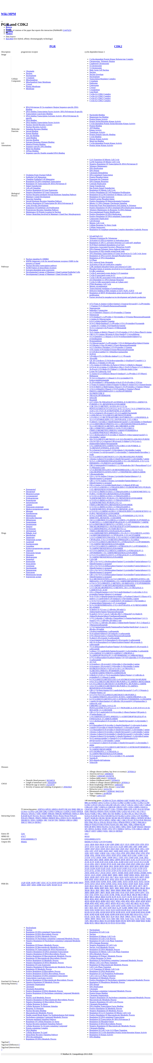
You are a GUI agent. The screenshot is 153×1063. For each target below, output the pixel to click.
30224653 (50, 780)
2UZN (113, 868)
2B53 (87, 860)
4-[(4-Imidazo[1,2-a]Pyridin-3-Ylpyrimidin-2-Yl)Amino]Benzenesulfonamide (119, 317)
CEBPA (137, 807)
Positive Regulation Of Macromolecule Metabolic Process (48, 956)
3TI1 (147, 892)
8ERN (118, 921)
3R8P (102, 888)
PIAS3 (67, 816)
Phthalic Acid (31, 533)
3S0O (117, 892)
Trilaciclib (93, 762)
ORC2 (124, 820)
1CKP (107, 844)
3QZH (146, 884)
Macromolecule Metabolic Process (39, 1013)
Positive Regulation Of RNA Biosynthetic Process (45, 973)
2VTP (113, 871)
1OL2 (113, 853)
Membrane (30, 89)
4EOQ (87, 901)
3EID (142, 875)
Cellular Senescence (97, 227)
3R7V (140, 886)
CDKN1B (111, 807)
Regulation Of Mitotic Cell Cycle (102, 190)
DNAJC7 (32, 814)
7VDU (148, 919)
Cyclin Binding (95, 137)
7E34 (112, 916)
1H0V (145, 847)
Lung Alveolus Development (37, 205)
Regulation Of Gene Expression (101, 197)
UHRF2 (99, 831)
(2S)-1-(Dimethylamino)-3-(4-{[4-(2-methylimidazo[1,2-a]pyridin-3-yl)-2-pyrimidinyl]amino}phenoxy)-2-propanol (118, 593)
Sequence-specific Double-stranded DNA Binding (45, 153)
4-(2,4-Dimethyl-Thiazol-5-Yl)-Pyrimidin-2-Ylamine (110, 312)
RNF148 (88, 827)
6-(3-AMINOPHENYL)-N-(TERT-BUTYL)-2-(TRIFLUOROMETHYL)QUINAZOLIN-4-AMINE (110, 530)
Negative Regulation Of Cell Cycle (103, 945)
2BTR (123, 860)
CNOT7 (107, 809)
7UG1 (132, 919)
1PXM (97, 855)
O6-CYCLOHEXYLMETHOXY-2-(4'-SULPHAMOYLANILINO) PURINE (119, 439)
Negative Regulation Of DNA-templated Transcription (47, 952)
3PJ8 (86, 879)
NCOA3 (43, 816)
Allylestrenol (31, 531)
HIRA (105, 814)
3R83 (87, 888)
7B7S (107, 916)
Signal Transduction (33, 186)
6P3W (112, 912)
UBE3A (69, 820)
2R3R (141, 866)
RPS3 (94, 827)
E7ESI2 (95, 842)
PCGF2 (130, 820)
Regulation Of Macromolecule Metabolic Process (45, 947)
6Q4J (122, 914)
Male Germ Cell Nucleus (99, 70)
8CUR (107, 921)
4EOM (132, 899)
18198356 (107, 793)
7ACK (92, 916)
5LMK (124, 908)
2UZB (92, 868)
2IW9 (133, 864)
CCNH (146, 803)
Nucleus (29, 73)
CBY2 (100, 803)
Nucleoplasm (31, 75)
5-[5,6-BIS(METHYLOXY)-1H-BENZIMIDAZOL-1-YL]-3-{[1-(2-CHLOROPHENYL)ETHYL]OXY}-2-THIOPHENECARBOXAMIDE (117, 471)
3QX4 (119, 884)
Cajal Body (93, 92)
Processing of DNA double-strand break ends (107, 251)
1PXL (92, 855)
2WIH (125, 873)
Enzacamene (31, 564)
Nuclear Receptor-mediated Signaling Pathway (44, 1024)
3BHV (120, 875)
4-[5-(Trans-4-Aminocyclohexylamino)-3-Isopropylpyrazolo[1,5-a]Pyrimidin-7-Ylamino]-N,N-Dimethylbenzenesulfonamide (119, 305)
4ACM (123, 895)
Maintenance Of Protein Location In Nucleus (43, 212)
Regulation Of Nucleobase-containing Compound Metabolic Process (52, 939)
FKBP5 (44, 814)
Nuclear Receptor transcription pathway (41, 266)
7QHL (138, 916)
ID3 (112, 814)
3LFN (126, 877)
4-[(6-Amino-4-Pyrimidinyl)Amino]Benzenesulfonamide (111, 350)
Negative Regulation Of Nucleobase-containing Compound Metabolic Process (119, 998)
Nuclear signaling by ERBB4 (37, 259)
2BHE (101, 860)
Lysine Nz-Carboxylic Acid (100, 371)
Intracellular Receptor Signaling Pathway (42, 1035)
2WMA (137, 873)
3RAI (148, 888)
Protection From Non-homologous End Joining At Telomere (112, 205)
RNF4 (63, 818)
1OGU (126, 851)
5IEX (91, 908)
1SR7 (38, 883)
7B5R (103, 916)
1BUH (101, 844)
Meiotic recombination (98, 286)
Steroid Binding (32, 131)
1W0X (98, 857)
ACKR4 (105, 800)
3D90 (71, 883)
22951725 (101, 796)
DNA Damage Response (98, 181)
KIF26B (108, 816)
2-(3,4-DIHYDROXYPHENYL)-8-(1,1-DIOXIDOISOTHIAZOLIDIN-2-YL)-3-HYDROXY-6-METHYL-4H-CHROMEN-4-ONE (118, 425)
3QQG (87, 882)
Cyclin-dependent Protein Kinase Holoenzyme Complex (111, 59)
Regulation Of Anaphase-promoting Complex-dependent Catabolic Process (118, 229)
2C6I (106, 862)
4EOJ (116, 899)
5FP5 (143, 906)
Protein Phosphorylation (98, 177)
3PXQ (96, 879)
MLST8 (121, 818)
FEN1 (106, 811)
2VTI (145, 868)
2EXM (103, 864)
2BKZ (112, 860)
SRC (46, 820)
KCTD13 (101, 816)
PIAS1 (55, 816)
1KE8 (116, 851)
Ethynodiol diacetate (34, 518)
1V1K (145, 855)
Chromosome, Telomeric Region (102, 61)
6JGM (102, 912)
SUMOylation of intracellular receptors (41, 268)
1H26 (122, 849)
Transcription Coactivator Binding (39, 114)
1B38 (92, 844)
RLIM (142, 824)
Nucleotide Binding (97, 115)
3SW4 (137, 892)
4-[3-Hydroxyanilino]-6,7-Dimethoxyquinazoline (108, 352)
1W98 (109, 857)
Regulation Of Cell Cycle (99, 932)
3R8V (111, 888)
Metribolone (30, 535)
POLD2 (110, 822)
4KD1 (136, 903)
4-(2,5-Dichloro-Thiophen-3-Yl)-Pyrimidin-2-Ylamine (110, 347)
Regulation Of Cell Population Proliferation (106, 973)
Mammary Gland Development (38, 197)
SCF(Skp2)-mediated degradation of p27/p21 (107, 245)
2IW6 (123, 864)
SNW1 (33, 820)
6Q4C (87, 914)
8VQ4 (118, 923)
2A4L (141, 857)
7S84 (113, 919)
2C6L (116, 862)
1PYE (118, 855)
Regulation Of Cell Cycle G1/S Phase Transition (108, 1030)
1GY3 (115, 847)
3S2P (127, 892)
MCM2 (102, 818)
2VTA (134, 868)
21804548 (101, 776)
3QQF (143, 879)
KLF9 (30, 816)
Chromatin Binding (97, 1028)
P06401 (24, 842)
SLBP (134, 827)
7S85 (117, 919)
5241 (23, 834)
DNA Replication (96, 168)
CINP (94, 809)
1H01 (130, 847)
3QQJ (98, 882)
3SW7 (142, 892)
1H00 (125, 847)
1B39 (97, 844)
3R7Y (145, 886)
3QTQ (125, 882)
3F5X (102, 877)
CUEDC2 (67, 811)
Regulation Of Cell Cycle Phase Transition (106, 941)
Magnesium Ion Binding (98, 117)
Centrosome (94, 85)
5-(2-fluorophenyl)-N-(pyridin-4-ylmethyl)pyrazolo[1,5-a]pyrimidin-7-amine (119, 730)
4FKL (132, 901)
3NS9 (147, 877)
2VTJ (87, 871)
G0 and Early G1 (96, 236)
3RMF (134, 890)
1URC (134, 855)
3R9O (137, 888)
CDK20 (148, 805)
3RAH (142, 888)
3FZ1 (107, 877)
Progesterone (31, 500)
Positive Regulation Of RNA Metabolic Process (44, 991)
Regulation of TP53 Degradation (102, 258)
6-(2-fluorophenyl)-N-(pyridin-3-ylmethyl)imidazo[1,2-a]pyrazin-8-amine (118, 725)
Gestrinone (30, 566)
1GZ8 (120, 847)
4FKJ (128, 901)
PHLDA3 (147, 820)
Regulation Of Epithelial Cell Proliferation (42, 208)
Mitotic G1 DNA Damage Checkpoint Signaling (108, 203)
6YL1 (141, 914)
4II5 (132, 903)
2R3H (92, 866)
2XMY (98, 875)
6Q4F (102, 914)
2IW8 (128, 864)
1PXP (113, 855)
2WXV (87, 875)
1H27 (127, 849)
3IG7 (112, 877)
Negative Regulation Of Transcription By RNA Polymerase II (113, 164)
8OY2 (92, 923)
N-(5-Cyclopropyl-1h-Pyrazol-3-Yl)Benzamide (107, 328)
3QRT (114, 882)
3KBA (23, 885)
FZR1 (119, 811)
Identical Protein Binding (36, 144)
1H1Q (97, 849)
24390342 (111, 791)
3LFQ (131, 877)
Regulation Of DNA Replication (102, 971)
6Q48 (133, 912)
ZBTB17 (38, 822)
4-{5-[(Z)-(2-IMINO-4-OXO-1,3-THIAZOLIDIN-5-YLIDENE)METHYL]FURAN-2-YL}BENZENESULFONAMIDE (115, 497)
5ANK (123, 906)
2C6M (120, 862)
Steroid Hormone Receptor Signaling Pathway (44, 201)
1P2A (118, 853)
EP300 (147, 809)
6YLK (87, 916)
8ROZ (97, 923)
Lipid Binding (31, 138)
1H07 (135, 847)
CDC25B (38, 811)
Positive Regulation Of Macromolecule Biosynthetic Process (49, 980)
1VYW (87, 857)
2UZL (108, 868)
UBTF (93, 831)
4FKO (138, 901)
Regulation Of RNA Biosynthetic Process (42, 934)
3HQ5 (81, 883)
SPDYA (91, 829)
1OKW (103, 853)
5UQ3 (113, 910)
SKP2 (129, 827)
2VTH (139, 868)
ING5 (137, 814)
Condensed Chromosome (99, 63)
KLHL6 (121, 816)
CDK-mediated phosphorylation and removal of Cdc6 (110, 267)
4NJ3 (147, 903)
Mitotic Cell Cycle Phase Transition (103, 963)
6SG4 (136, 914)
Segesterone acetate (33, 577)
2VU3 (139, 871)
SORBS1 (39, 820)
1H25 (117, 849)
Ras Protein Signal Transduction (102, 188)
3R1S (96, 886)
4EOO (143, 899)
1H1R (102, 849)
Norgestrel (30, 559)
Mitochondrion (32, 80)
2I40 (118, 864)
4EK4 (92, 899)
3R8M (96, 888)
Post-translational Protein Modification (104, 212)
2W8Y (65, 883)
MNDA (127, 818)
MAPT (87, 818)
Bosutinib (93, 400)
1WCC (115, 857)
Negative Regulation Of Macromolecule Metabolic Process (49, 967)
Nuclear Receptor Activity (36, 127)
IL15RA (125, 814)
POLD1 (103, 822)
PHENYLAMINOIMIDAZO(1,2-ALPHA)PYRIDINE (110, 391)
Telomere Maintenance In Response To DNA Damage (110, 210)
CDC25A (101, 805)
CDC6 (136, 805)
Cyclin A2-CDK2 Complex (100, 96)
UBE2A (139, 829)
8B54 (92, 921)
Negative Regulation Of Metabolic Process (42, 982)
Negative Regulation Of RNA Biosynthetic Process (46, 954)
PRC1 (134, 822)
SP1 (86, 829)
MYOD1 (88, 820)
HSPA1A (75, 814)
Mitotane (29, 511)
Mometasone (31, 516)
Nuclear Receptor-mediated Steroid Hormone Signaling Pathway (51, 195)
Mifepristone (31, 520)
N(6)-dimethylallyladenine (99, 760)
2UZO (119, 868)
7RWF (92, 919)
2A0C (136, 857)
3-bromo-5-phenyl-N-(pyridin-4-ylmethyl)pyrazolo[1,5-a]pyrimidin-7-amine (119, 459)
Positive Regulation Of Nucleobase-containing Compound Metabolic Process (119, 980)
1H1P (92, 849)
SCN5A (112, 827)
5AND (96, 906)
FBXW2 (100, 811)
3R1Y (101, 886)
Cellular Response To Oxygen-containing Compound (46, 1026)
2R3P (131, 866)
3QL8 (138, 879)
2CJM (146, 862)
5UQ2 (107, 910)
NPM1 (113, 820)
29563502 (67, 787)
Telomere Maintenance (98, 166)
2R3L (111, 866)
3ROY (144, 890)
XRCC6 (31, 822)
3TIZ (91, 895)
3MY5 (141, 877)
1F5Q (137, 844)
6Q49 (138, 912)
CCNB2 (120, 803)
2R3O (126, 866)
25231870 (50, 785)
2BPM (117, 860)
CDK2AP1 (89, 807)
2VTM (97, 871)
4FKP (143, 901)
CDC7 (141, 805)
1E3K (28, 883)
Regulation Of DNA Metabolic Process (41, 1039)
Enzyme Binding (32, 140)
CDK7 (96, 807)
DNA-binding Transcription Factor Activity (43, 122)
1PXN (103, 855)
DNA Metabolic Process (98, 954)
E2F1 (135, 809)
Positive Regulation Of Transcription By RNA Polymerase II (49, 203)
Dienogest (30, 555)
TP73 (115, 829)
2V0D (124, 868)
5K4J (114, 908)
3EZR (92, 877)
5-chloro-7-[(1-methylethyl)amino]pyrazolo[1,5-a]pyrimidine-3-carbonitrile (119, 651)
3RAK (87, 890)
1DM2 (117, 844)
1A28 (23, 883)
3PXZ (112, 879)
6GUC (129, 910)
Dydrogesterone (32, 498)
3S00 (113, 892)
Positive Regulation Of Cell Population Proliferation (109, 192)
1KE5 (101, 851)
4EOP (149, 899)
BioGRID (9, 39)
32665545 (118, 785)
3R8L (91, 888)
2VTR (124, 871)
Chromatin (30, 71)
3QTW (146, 882)
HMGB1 (51, 814)
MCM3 (108, 818)
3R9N (132, 888)
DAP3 (73, 811)
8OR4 (87, 923)
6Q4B (148, 912)
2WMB (143, 873)
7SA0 (127, 919)
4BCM (134, 895)
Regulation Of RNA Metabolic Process (41, 936)
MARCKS (94, 818)
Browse (9, 27)
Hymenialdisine (95, 341)
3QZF (136, 884)
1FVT (87, 847)
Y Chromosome (95, 68)
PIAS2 (61, 816)
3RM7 (129, 890)
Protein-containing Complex (37, 1028)
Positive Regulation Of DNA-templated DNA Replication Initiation (115, 208)
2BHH (106, 860)
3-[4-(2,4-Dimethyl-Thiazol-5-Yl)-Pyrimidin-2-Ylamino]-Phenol (114, 389)
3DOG (137, 875)
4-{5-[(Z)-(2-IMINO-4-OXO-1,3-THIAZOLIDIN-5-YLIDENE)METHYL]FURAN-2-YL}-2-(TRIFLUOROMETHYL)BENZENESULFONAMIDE (111, 502)
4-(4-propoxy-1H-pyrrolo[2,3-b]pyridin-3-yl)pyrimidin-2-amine (114, 666)
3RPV (97, 892)
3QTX (87, 884)
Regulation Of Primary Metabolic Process (42, 945)
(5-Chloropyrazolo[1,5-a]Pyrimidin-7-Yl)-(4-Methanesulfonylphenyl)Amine (119, 343)
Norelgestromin (32, 544)
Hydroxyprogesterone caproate (38, 548)
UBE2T (88, 831)
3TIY (87, 895)
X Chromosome (95, 66)
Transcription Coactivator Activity (39, 978)
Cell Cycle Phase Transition (100, 967)
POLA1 (97, 822)
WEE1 (105, 831)
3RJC (97, 890)
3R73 (121, 886)
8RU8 (102, 923)
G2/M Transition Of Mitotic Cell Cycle (104, 162)
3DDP (126, 875)
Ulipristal (29, 551)
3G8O (75, 883)
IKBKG (118, 814)
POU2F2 (24, 818)
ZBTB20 (119, 831)
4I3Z (128, 903)
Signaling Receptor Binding (37, 129)
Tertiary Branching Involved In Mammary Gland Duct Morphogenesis (53, 214)
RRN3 (99, 827)
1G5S (97, 847)
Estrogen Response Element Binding (40, 142)
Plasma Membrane (33, 86)
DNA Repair (94, 171)
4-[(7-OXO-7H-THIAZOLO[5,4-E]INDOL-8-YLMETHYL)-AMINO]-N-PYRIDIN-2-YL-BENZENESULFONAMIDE (118, 403)
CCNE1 (134, 803)
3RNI (140, 890)
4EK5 (97, 899)
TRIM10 (120, 829)
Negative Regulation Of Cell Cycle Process (106, 1002)
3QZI (87, 886)
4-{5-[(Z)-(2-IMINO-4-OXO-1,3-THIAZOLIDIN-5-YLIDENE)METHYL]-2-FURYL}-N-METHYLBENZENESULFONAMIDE (120, 493)
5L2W (119, 908)
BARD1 (132, 800)
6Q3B (118, 912)
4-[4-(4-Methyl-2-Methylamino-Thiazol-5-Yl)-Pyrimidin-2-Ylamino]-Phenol (119, 387)
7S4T (103, 919)
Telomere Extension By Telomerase (103, 238)
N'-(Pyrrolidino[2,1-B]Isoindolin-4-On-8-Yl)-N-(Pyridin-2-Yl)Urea (115, 382)
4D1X (140, 897)
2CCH (136, 862)
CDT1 (125, 807)
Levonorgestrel (32, 496)
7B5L (98, 916)
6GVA (92, 912)
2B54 (91, 860)
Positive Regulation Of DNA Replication (105, 214)
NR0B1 (50, 816)
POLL (115, 822)
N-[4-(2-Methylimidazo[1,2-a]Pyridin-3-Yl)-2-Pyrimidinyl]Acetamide (116, 323)
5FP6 (148, 906)
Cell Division (94, 221)
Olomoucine (94, 315)
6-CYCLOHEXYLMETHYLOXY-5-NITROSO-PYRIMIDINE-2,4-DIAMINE (120, 699)
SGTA (68, 818)
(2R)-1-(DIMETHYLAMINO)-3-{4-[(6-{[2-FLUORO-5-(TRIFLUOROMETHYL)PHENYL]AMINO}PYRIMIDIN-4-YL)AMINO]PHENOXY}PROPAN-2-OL (113, 430)
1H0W (87, 849)
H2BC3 (94, 814)
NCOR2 (95, 820)
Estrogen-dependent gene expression (40, 270)
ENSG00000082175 (29, 839)
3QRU (119, 882)
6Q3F (128, 912)
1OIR (141, 851)
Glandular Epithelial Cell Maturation (40, 179)
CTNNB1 (119, 809)
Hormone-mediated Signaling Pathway (41, 1019)
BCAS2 (68, 809)
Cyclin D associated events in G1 (102, 275)
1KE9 (121, 851)
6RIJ (131, 914)
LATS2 (128, 816)
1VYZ (93, 857)
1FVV (92, 847)
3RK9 (112, 890)
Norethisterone (31, 513)
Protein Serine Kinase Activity (101, 145)
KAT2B (24, 816)
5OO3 (87, 910)
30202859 (52, 783)
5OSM (97, 910)
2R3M (116, 866)
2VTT (134, 871)
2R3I (97, 866)
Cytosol (29, 84)
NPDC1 (107, 820)
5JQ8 (109, 908)
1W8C (104, 857)
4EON (138, 899)
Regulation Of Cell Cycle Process (102, 939)
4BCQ (92, 897)
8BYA (96, 921)
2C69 (102, 862)
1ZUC (43, 883)
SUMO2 (98, 829)
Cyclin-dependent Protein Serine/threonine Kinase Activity (112, 124)
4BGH (97, 897)
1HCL (142, 849)
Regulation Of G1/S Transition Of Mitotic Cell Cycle (110, 1013)
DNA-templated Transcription (101, 175)
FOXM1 (112, 811)
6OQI (108, 912)
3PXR (101, 879)
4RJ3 (87, 906)
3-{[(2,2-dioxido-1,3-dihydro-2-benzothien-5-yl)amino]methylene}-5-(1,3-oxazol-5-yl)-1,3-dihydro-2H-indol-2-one (118, 619)
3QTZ (92, 884)
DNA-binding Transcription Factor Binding (106, 1006)
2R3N (121, 866)
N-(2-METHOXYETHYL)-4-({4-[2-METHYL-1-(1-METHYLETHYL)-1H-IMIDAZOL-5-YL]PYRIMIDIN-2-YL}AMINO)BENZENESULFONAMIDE (120, 580)
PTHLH (95, 824)
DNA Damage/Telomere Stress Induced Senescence (109, 249)
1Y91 (126, 857)
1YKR (131, 857)
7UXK (142, 919)
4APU (48, 885)
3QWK (109, 884)
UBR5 (75, 820)
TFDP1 (105, 829)
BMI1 (74, 809)
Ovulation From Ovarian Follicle (39, 175)
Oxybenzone (31, 529)
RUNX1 (105, 827)
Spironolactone (32, 502)
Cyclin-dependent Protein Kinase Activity (105, 143)
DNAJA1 (24, 814)
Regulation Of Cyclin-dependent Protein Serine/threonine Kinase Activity (118, 1032)
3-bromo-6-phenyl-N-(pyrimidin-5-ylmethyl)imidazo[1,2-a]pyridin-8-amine (119, 736)
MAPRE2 (145, 816)
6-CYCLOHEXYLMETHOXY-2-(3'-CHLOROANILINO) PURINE (116, 457)
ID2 (109, 814)
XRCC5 (24, 822)
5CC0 (59, 885)
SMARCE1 (25, 820)
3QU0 (97, 884)
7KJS (117, 916)
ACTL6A (112, 800)
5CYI (134, 906)
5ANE (102, 906)
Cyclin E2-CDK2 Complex (100, 101)
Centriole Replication (97, 184)
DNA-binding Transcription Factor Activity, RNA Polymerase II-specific (54, 112)
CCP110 (94, 805)
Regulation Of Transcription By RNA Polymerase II (46, 184)
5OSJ (92, 910)
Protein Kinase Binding (98, 993)
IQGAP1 (143, 814)
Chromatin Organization (35, 984)
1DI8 (112, 844)
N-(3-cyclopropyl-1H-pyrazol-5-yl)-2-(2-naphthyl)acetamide (113, 413)
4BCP (87, 897)
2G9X (114, 864)
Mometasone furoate (34, 575)
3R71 (116, 886)
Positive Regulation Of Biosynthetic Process (43, 971)
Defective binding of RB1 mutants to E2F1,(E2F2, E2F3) (111, 291)
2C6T (131, 862)
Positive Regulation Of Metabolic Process (42, 960)
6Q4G (107, 914)
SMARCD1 (76, 818)
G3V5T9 (102, 842)
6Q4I (117, 914)
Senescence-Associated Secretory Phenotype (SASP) (110, 247)
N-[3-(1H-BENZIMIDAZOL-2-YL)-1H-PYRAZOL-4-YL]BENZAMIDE (118, 605)
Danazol (29, 526)
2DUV (97, 864)
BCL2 (138, 800)
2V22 (129, 868)
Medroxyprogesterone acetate (37, 509)
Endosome (93, 83)
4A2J (44, 885)
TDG (56, 820)
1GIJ (111, 847)
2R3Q (136, 866)
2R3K (106, 866)
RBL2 (131, 824)
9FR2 (123, 923)
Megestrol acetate (33, 494)
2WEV (108, 873)
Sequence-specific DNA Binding (38, 146)
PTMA (101, 824)
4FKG (118, 901)
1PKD (132, 853)
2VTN (102, 871)
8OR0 (148, 921)
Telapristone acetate (33, 540)
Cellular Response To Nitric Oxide (102, 225)
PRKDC (31, 818)
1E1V (122, 844)
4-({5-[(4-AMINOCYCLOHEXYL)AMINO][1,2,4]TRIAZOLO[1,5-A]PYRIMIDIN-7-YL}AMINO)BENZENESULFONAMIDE (116, 552)
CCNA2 (31, 811)
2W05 (87, 873)
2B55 (96, 860)
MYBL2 (147, 818)
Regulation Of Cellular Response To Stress (42, 1022)
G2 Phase (93, 260)
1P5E (123, 853)
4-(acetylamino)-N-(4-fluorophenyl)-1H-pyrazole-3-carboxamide (114, 640)
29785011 (131, 772)
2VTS (129, 871)
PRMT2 (38, 818)
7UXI (137, 919)
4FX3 (118, 903)
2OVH (54, 883)
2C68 (97, 862)
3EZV (97, 877)
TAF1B (51, 820)
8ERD (112, 921)
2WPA (148, 873)
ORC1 (119, 820)
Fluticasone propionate (35, 507)
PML (91, 822)
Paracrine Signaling (33, 199)
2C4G (133, 860)
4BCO (145, 895)
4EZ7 (113, 901)
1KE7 (111, 851)
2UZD (97, 868)
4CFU (119, 897)
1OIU (87, 853)
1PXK (87, 855)
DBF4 (126, 809)
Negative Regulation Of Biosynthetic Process (43, 1002)
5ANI (113, 906)
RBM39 (52, 818)
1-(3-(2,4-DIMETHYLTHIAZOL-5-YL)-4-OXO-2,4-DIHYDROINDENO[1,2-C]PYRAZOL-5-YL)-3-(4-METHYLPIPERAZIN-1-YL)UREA (120, 538)
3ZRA (33, 885)
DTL (131, 809)
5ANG (107, 906)
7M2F (122, 916)
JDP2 (82, 814)
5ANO (128, 906)
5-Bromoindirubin (96, 474)
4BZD (103, 897)
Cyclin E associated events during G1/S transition (108, 273)
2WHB (120, 873)
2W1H (102, 873)
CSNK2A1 (58, 811)
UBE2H (146, 829)
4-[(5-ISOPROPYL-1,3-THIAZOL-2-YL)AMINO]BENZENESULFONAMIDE (106, 752)
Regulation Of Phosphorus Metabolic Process (107, 982)
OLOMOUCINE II (96, 393)
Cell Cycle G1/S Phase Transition (102, 976)
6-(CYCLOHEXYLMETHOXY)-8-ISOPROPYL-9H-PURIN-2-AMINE (117, 684)
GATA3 (124, 811)
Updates (9, 34)
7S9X (122, 919)
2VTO (108, 871)
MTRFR (140, 818)
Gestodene (30, 546)
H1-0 (130, 811)
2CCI (142, 862)
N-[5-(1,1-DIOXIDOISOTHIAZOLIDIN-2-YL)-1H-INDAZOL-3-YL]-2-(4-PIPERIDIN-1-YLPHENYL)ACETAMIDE (119, 462)
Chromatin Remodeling (98, 173)
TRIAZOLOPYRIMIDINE (100, 395)
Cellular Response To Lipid (36, 1032)
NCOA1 (36, 816)
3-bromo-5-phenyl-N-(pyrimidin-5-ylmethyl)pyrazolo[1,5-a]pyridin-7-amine (119, 734)
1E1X (127, 844)
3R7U (135, 886)
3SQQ (131, 892)
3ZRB (39, 885)
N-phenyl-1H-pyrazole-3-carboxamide (104, 638)
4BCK (129, 895)
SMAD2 (140, 827)
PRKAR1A (142, 822)
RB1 (121, 824)
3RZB (107, 892)
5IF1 (100, 908)
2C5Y (92, 862)
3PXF (91, 879)
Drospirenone (31, 524)
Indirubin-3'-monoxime (98, 310)
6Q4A (143, 912)
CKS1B (100, 809)
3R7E (125, 886)
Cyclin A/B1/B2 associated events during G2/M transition (112, 278)
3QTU (141, 882)
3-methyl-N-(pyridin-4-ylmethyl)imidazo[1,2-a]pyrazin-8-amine (114, 727)
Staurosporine (94, 308)
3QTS (136, 882)
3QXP (130, 884)
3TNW (96, 895)
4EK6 (102, 899)
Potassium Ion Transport (98, 179)
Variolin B (93, 758)
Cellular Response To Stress (37, 1004)
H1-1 (134, 811)
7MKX (127, 916)
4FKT (97, 903)
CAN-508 (93, 559)
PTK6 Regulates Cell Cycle (100, 284)
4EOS (97, 901)
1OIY (92, 853)
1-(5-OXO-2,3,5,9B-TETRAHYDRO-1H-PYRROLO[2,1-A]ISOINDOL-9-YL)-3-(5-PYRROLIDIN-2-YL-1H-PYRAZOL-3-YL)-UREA (119, 418)
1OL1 (108, 853)
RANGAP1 (114, 824)
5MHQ (130, 908)
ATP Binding (94, 128)
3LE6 (121, 877)
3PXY (107, 879)
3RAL (92, 890)
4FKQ (148, 901)
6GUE (134, 910)
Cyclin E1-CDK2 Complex (100, 98)
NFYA (101, 820)
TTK (134, 829)
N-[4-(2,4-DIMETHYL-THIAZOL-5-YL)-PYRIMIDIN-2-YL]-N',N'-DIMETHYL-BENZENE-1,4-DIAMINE (116, 517)
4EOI (112, 899)
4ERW (103, 901)
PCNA (136, 820)
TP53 (110, 829)
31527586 (120, 787)
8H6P (138, 921)
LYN (138, 816)
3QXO (125, 884)
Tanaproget (30, 537)
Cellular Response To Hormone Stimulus (42, 1006)
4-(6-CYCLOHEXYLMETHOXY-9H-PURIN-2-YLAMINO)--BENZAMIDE (119, 682)
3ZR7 (28, 885)
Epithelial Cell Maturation (36, 177)
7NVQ (133, 916)
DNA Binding (31, 120)
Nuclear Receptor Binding (36, 1011)
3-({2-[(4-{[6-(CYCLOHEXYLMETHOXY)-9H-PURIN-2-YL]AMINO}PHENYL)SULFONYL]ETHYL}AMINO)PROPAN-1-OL (117, 696)
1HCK (137, 849)
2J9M (138, 864)
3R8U (106, 888)
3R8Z (117, 888)
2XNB (104, 875)
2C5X (87, 862)
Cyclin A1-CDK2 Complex (100, 94)
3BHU (115, 875)
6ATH (118, 910)
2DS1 (92, 864)
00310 (87, 836)
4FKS (92, 903)
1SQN (33, 883)
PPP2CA (128, 822)
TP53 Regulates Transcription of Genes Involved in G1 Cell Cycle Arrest (117, 253)
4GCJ (123, 903)
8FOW (123, 921)
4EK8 (107, 899)
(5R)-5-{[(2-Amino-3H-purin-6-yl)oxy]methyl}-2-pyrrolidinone (114, 334)
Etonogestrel (31, 489)
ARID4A (120, 800)
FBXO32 (93, 811)
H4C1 (100, 814)
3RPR (92, 892)
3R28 (106, 886)
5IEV (87, 908)
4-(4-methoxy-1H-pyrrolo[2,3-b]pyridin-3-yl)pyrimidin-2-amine (114, 664)
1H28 (132, 849)
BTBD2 (94, 803)
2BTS (128, 860)
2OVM (59, 883)
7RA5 (144, 916)
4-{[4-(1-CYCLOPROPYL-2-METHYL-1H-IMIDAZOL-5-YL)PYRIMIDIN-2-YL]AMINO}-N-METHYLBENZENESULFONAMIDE (120, 584)
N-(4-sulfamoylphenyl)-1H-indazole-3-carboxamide (109, 634)
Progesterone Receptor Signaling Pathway (42, 210)
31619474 (109, 776)
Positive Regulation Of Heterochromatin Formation (109, 201)
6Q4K (126, 914)
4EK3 (87, 899)
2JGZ (143, 864)
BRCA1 (80, 809)
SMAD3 (147, 827)
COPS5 (51, 811)
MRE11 (134, 818)
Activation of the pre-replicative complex (105, 264)
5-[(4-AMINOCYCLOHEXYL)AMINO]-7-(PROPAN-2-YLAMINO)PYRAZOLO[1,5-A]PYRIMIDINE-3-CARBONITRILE (116, 654)
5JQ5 (105, 908)
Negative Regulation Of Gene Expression (42, 192)
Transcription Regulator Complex (102, 79)
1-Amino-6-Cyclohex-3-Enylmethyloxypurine (107, 326)
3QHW (133, 879)
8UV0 (107, 923)
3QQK (103, 882)
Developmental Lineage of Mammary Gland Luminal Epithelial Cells (53, 272)
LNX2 (133, 816)
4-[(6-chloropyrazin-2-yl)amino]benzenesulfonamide (110, 636)
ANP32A (41, 809)
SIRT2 (123, 827)
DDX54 (80, 811)
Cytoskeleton (94, 90)
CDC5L (130, 805)
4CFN (114, 897)
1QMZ (124, 855)
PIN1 (87, 822)
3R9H (127, 888)
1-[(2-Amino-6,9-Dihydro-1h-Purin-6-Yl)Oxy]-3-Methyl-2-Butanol (115, 365)
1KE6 (106, 851)
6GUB (123, 910)
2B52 (146, 857)
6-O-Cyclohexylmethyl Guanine (102, 321)
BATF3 (62, 809)
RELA (58, 818)
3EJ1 (147, 875)
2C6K (111, 862)
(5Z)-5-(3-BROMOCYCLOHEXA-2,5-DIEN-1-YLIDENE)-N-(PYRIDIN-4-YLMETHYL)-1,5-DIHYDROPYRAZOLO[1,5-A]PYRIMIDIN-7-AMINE (119, 521)
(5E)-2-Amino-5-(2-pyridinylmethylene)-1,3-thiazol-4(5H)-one (114, 485)
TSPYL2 (128, 829)
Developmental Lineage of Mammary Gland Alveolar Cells (49, 274)
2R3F (147, 864)
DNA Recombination (34, 1037)
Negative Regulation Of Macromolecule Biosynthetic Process (50, 1000)
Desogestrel (30, 492)
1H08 (140, 847)
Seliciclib (93, 398)
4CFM (108, 897)
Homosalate (30, 561)
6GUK (87, 912)
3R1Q (91, 886)
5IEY (96, 908)
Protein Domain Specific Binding (102, 134)
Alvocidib (93, 358)
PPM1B (121, 822)
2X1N (93, 875)
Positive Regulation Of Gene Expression (41, 190)
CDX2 (130, 807)
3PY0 (117, 879)
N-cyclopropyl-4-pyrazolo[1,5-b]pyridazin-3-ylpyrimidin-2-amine (115, 450)
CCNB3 (127, 803)
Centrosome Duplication (99, 219)
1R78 (129, 855)
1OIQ (136, 851)
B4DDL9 (88, 842)
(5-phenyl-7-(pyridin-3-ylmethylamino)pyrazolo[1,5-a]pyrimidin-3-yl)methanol (120, 422)
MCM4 (114, 818)
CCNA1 (24, 811)
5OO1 (146, 908)
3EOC (87, 877)
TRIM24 (62, 820)
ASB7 (126, 800)
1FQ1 (146, 844)
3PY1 (122, 879)
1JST (147, 849)
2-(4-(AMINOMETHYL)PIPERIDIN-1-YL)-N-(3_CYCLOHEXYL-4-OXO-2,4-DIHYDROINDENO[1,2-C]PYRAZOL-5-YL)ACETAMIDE (119, 534)
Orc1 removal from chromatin (101, 262)
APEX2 (48, 809)
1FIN (142, 844)
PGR (52, 46)
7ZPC (87, 921)
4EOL (127, 899)
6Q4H (112, 914)
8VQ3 (113, 923)
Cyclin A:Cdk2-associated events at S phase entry (108, 282)
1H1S (107, 849)
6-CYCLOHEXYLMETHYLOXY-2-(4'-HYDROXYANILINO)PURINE (118, 679)
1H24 (112, 849)
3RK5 (102, 890)
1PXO (108, 855)
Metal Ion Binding (33, 149)
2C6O (126, 862)
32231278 (107, 789)
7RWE (87, 919)
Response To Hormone (35, 1008)
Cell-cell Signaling (33, 188)
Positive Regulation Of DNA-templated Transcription (110, 216)
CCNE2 (140, 803)
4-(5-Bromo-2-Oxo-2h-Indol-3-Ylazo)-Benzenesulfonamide (112, 345)
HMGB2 (58, 814)
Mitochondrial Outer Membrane (38, 82)
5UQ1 (102, 910)
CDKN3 (119, 807)
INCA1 (131, 814)
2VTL (91, 871)
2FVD (108, 864)
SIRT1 (118, 827)
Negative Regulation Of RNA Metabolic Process (45, 963)
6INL (98, 912)
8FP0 (129, 921)
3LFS (136, 877)
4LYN (141, 903)
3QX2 (114, 884)
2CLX (87, 864)
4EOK (121, 899)
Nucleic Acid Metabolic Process (38, 998)
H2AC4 (88, 814)
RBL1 (126, 824)
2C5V (148, 860)
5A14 (91, 906)
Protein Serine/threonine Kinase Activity (105, 121)
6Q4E (97, 914)
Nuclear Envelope (96, 74)
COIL (113, 809)
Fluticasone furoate (33, 553)
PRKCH (88, 824)
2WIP (131, 873)
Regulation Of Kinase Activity (101, 1035)
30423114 (119, 791)
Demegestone (31, 570)
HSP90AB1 (67, 814)
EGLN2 (141, 809)
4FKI (123, 901)
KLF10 (115, 816)
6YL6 (146, 914)
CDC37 (124, 805)
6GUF (140, 910)
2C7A (48, 883)
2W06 (92, 873)
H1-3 (139, 811)
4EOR (92, 901)
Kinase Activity (95, 130)
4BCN (140, 895)
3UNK (111, 895)
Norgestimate (31, 522)
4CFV (124, 897)
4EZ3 (108, 901)
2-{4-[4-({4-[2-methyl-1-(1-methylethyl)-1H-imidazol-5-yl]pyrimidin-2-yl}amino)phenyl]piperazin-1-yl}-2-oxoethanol (117, 602)
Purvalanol (93, 330)
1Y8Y (120, 857)
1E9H (132, 844)
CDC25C (116, 805)
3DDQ (131, 875)
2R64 (146, 866)
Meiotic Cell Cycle (96, 223)
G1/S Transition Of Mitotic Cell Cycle (104, 160)
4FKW (113, 903)
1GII (107, 847)
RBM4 (137, 824)
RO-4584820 (94, 607)
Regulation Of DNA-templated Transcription (43, 181)
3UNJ (106, 895)
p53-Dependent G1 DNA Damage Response (106, 280)
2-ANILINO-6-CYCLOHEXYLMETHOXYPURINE (110, 415)
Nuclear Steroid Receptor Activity (39, 125)
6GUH (145, 910)
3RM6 (123, 890)
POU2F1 (73, 816)
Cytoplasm (30, 78)
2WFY (114, 873)
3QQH (93, 882)
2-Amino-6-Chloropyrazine (100, 319)
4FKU (102, 903)
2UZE (103, 868)
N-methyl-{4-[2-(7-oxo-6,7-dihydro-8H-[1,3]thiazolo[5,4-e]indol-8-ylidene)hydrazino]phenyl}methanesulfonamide (115, 615)
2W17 (97, 873)
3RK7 (107, 890)
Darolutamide (31, 568)
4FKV (107, 903)
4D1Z (145, 897)
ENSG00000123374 (92, 839)
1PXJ (147, 853)
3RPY (102, 892)
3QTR (130, 882)
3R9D (121, 888)
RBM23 (45, 818)
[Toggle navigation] (2, 21)
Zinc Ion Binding (32, 136)
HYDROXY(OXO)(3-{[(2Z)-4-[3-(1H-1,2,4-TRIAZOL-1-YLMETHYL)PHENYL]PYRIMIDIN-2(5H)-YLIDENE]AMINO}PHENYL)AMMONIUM (112, 670)
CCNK (87, 805)
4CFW (129, 897)
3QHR (127, 879)
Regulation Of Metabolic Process (39, 969)
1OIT (146, 851)
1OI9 (131, 851)
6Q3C (123, 912)
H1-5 (143, 811)
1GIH (102, 847)
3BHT (109, 875)
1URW (140, 855)
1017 (86, 834)
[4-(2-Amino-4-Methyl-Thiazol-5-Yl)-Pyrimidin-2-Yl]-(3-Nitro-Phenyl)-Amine (120, 332)
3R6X (111, 886)
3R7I (130, 886)
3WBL (117, 895)
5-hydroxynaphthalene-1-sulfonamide (104, 631)
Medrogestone (31, 557)
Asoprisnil (30, 542)
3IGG (116, 877)
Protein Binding (32, 133)
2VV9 (145, 871)
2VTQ (118, 871)
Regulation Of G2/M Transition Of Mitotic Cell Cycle (110, 195)
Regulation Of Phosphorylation (101, 1022)
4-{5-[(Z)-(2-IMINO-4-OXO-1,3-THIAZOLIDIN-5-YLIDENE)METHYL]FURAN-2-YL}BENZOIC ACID (111, 508)
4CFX (135, 897)
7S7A (108, 919)
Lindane (29, 505)
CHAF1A (143, 807)
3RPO (87, 892)
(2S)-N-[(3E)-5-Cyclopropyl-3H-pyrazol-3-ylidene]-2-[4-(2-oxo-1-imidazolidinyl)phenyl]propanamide (115, 442)
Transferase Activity (97, 132)
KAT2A (88, 816)
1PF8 (128, 853)
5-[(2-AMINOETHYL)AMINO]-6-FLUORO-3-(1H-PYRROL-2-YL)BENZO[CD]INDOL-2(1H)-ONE (115, 447)
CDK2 (118, 46)
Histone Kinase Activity (98, 139)
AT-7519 (92, 662)
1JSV (91, 851)
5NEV (136, 908)
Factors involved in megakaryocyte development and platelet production (117, 297)
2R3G (87, 866)
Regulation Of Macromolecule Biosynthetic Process (46, 958)
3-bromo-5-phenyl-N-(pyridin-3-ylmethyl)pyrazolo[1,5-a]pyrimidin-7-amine (119, 732)
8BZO (102, 921)
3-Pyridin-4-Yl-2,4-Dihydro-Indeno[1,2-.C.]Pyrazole (110, 356)
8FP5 (133, 921)
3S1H (122, 892)
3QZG (141, 884)
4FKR (87, 903)
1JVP (96, 851)
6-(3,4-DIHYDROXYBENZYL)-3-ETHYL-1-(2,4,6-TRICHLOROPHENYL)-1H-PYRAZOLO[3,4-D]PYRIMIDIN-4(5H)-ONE (119, 525)
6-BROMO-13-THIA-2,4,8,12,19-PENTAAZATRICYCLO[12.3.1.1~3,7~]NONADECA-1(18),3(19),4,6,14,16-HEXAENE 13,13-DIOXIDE (119, 708)
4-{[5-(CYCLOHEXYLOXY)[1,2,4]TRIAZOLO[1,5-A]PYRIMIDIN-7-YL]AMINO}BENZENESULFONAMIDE (117, 556)
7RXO (98, 919)
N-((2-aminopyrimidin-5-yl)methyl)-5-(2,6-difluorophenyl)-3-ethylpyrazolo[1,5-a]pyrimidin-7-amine (113, 739)
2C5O (143, 860)
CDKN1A (103, 807)
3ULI (102, 895)
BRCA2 (88, 803)
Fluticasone (30, 572)
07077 (23, 836)
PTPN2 (107, 824)
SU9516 (92, 354)
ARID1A (55, 809)
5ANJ (118, 906)
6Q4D (92, 914)
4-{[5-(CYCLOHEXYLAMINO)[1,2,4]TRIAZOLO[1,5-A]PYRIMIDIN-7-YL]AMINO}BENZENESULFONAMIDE (119, 547)
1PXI (143, 853)
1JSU (87, 851)
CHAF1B (88, 809)
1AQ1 (87, 844)
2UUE (87, 868)
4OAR (54, 885)
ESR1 (39, 814)
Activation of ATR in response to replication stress (109, 240)
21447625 (67, 30)
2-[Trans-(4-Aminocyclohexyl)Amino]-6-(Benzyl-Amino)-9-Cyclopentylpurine (120, 385)
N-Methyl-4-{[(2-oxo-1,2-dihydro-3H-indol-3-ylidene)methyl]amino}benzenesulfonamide (107, 610)
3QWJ (103, 884)
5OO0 (141, 908)
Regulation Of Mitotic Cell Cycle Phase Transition (109, 952)
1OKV (96, 853)
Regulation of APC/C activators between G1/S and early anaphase (115, 243)
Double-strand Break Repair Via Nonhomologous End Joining (50, 1015)
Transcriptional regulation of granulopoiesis (106, 288)
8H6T (143, 921)
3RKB (118, 890)
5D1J (139, 906)
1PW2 (138, 853)
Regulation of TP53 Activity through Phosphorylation (110, 256)
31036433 (111, 778)
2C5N (138, 860)
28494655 (109, 774)
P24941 (109, 842)
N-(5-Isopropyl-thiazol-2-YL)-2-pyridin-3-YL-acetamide (111, 756)
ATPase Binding (32, 151)
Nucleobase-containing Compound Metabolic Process (47, 1017)
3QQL (109, 882)
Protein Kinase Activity (98, 119)
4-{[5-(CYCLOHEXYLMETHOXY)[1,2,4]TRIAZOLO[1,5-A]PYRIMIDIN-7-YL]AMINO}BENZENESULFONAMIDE (119, 543)
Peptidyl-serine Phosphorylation (101, 199)
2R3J (101, 866)
